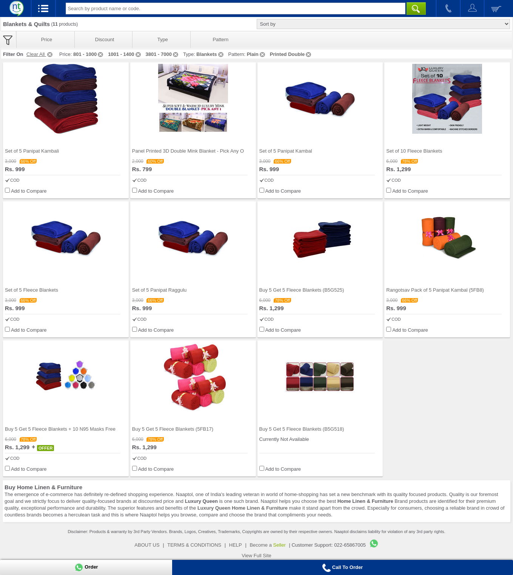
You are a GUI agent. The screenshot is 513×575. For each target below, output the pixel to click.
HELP (235, 545)
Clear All (40, 54)
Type (162, 39)
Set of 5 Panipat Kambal (285, 151)
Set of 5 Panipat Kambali (32, 151)
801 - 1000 (88, 54)
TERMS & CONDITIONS (194, 545)
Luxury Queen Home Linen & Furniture (242, 508)
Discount (104, 39)
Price (46, 39)
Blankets (210, 54)
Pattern (220, 39)
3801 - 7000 (162, 54)
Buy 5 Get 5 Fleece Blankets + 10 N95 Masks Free (60, 429)
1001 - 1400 (125, 54)
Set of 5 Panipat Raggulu (159, 290)
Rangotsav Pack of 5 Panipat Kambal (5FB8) (435, 290)
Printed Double (291, 54)
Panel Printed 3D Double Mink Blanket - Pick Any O (188, 151)
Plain (256, 54)
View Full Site (256, 555)
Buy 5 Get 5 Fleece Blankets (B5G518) (301, 429)
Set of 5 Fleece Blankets (31, 290)
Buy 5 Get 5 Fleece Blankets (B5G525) (301, 290)
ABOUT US (146, 545)
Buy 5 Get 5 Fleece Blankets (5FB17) (172, 429)
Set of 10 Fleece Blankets (414, 151)
